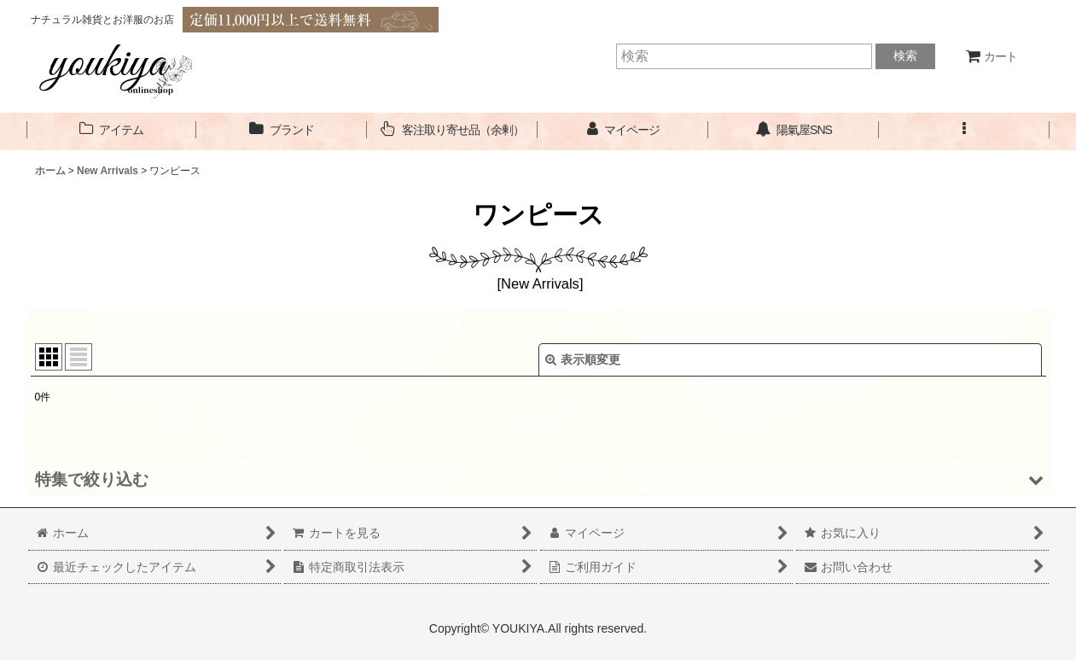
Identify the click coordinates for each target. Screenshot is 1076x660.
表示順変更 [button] (582, 359)
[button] (964, 130)
